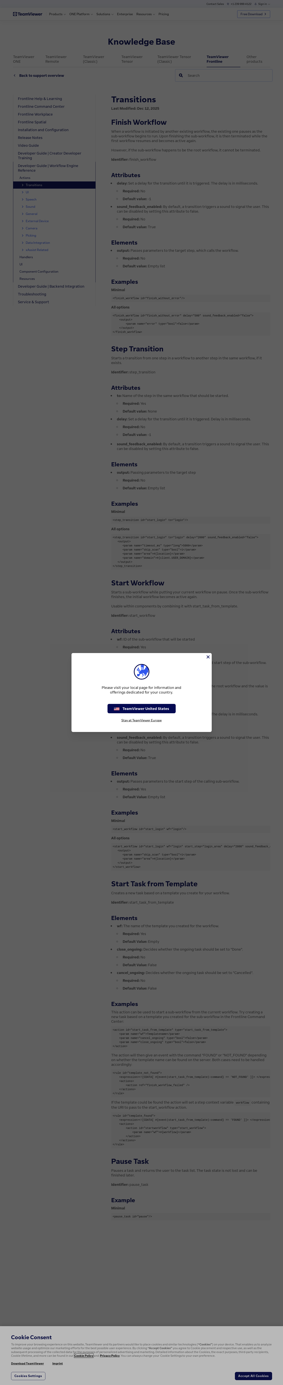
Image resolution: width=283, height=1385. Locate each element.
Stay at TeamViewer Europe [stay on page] (141, 720)
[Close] (208, 657)
